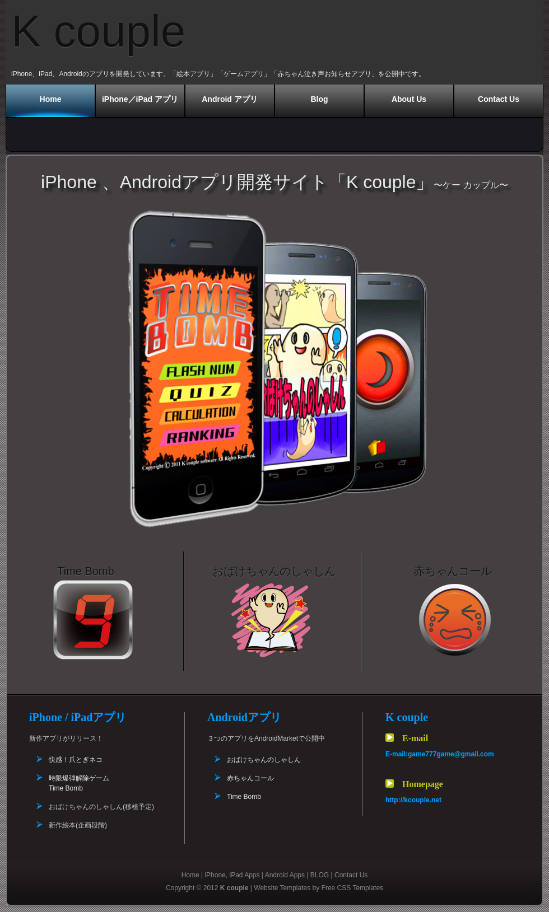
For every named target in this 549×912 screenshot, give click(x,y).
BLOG (319, 875)
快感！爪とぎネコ (76, 760)
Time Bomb (244, 797)
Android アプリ (230, 99)
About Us (409, 99)
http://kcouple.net (413, 800)
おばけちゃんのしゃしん (264, 760)
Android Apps (285, 875)
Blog (319, 99)
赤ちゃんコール (250, 778)
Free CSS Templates (353, 888)
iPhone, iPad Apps (231, 875)
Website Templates (282, 888)
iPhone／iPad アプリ (140, 99)
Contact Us (498, 99)
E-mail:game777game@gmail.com (439, 754)
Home (51, 99)
